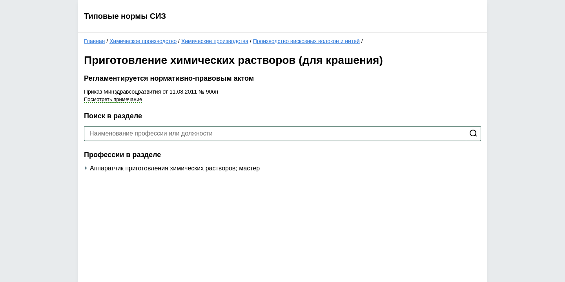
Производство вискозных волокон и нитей (306, 41)
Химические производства (214, 41)
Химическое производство (143, 41)
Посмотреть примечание (113, 99)
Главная (94, 41)
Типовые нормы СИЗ (125, 16)
